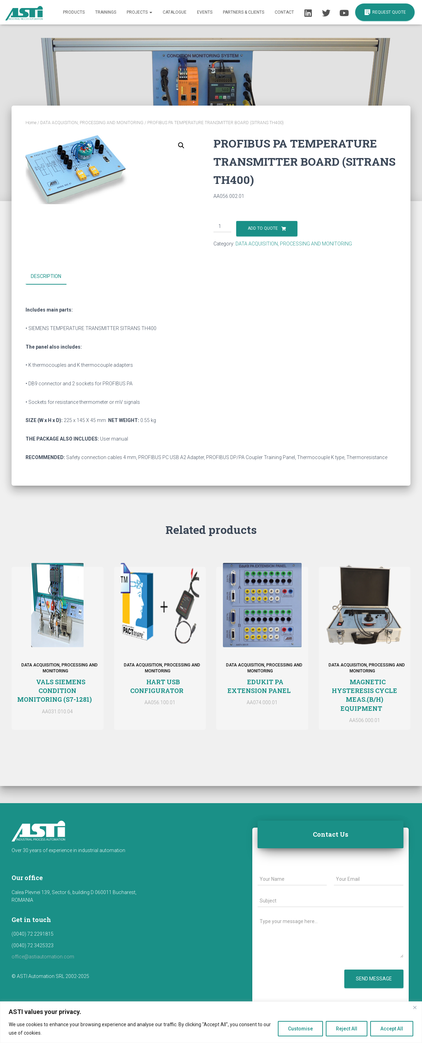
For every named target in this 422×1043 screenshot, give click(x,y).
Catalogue (175, 12)
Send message (374, 978)
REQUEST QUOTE (385, 12)
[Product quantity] (222, 226)
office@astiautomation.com (43, 956)
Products (74, 12)
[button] (181, 145)
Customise (300, 1028)
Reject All (346, 1028)
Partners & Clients (243, 12)
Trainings (105, 12)
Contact (284, 12)
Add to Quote (263, 228)
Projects (139, 12)
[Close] (414, 1007)
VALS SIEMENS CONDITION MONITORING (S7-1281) (54, 690)
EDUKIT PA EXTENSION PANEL (259, 685)
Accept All (391, 1028)
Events (204, 12)
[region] (211, 1022)
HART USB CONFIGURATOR (156, 685)
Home (31, 122)
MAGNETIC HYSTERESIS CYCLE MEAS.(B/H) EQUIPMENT (364, 694)
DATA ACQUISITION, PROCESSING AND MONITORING (91, 122)
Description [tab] (46, 276)
